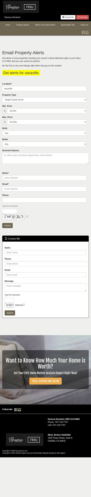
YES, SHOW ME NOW (45, 381)
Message (9, 281)
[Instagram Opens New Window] (87, 32)
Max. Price (7, 117)
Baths (5, 139)
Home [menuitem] (7, 25)
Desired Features (10, 150)
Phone (5, 195)
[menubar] (45, 25)
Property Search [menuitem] (22, 25)
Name (7, 248)
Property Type (9, 95)
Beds (4, 128)
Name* (5, 173)
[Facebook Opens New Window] (83, 32)
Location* (7, 84)
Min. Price (7, 106)
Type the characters (10, 206)
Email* (5, 184)
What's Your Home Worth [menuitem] (45, 25)
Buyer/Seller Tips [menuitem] (68, 25)
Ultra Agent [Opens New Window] (61, 453)
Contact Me (68, 17)
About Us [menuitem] (84, 25)
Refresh (19, 305)
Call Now (82, 17)
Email (7, 270)
